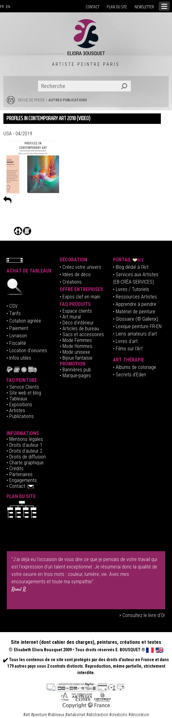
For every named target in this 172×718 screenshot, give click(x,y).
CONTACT (92, 7)
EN (8, 7)
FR (2, 7)
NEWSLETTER (144, 7)
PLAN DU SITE (117, 7)
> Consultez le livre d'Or (142, 615)
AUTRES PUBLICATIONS (68, 100)
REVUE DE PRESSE (31, 100)
